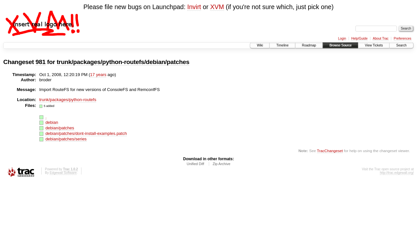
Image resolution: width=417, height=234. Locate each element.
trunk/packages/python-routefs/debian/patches (123, 61)
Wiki (260, 45)
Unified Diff (195, 164)
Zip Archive (221, 164)
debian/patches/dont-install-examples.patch (86, 133)
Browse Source (340, 45)
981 (41, 61)
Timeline (282, 45)
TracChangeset (330, 151)
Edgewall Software (63, 173)
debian (51, 122)
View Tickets (374, 45)
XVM (217, 6)
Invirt (194, 6)
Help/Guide (359, 38)
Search (401, 45)
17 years (98, 74)
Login (342, 38)
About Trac (380, 38)
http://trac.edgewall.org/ (397, 173)
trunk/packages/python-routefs (67, 99)
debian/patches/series (65, 138)
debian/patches (59, 127)
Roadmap (309, 45)
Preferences (402, 38)
